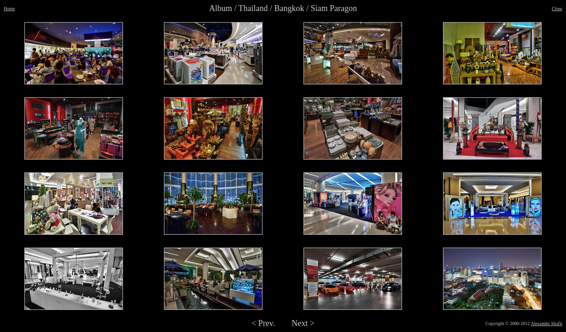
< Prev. (263, 323)
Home (9, 8)
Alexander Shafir (546, 323)
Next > (303, 323)
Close (557, 8)
